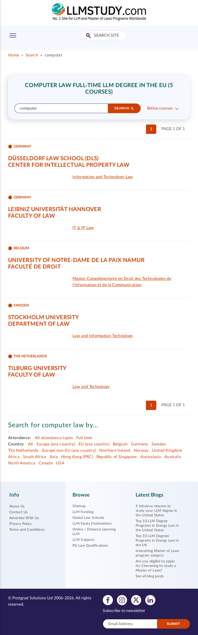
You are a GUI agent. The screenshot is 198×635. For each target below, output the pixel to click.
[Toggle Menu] (13, 35)
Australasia (150, 457)
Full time (84, 438)
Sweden (159, 444)
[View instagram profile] (122, 600)
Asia (54, 457)
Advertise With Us (24, 518)
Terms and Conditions (26, 529)
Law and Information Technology (102, 336)
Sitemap (79, 506)
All (30, 444)
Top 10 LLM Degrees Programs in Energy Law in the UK (157, 540)
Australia (172, 457)
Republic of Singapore (116, 457)
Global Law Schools (88, 518)
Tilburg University (37, 368)
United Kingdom (167, 450)
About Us (17, 506)
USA (60, 463)
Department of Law (38, 324)
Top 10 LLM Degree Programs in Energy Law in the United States (157, 525)
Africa (13, 457)
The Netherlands (23, 450)
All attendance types (54, 438)
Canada (46, 463)
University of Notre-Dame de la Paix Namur (76, 260)
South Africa (34, 457)
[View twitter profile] (136, 600)
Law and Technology (91, 387)
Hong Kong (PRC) (77, 457)
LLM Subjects (83, 540)
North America (21, 463)
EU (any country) (94, 444)
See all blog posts (150, 576)
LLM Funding (83, 512)
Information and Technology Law (102, 177)
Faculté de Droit (34, 267)
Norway (141, 450)
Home (13, 55)
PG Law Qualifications (90, 545)
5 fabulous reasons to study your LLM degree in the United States (156, 510)
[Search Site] (89, 36)
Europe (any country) (56, 444)
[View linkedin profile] (150, 600)
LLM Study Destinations (92, 523)
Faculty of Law (31, 216)
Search (32, 55)
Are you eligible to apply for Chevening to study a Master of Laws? (156, 566)
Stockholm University (43, 317)
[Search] (124, 108)
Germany (139, 444)
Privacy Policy (20, 524)
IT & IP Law (83, 228)
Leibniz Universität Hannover (54, 209)
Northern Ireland (114, 450)
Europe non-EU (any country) (69, 450)
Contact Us (18, 512)
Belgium (120, 444)
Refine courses (160, 108)
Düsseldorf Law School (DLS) (53, 158)
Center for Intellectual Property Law (69, 165)
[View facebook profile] (108, 600)
